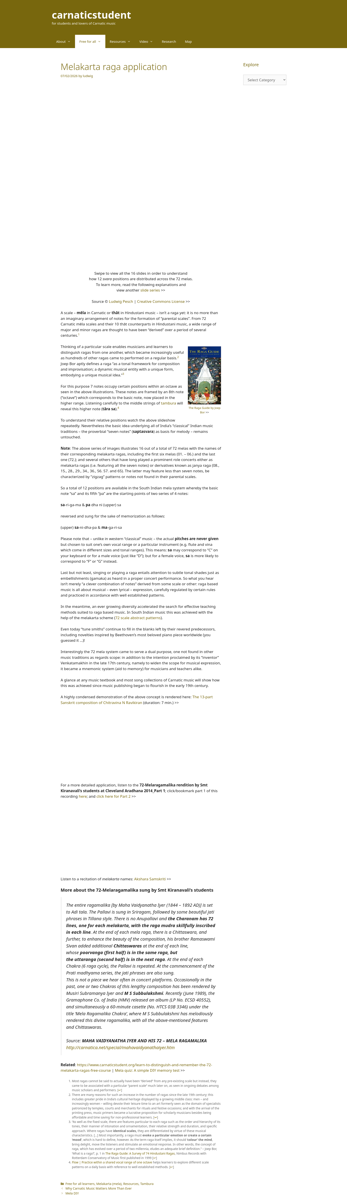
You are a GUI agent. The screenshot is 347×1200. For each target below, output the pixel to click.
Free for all (92, 41)
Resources (122, 41)
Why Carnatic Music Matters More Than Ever (99, 1188)
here (83, 796)
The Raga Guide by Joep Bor (204, 410)
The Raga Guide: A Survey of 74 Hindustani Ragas (140, 1153)
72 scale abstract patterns (138, 617)
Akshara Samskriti (150, 878)
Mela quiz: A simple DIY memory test (147, 1070)
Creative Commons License (161, 301)
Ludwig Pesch (121, 301)
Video (148, 41)
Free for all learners (80, 1184)
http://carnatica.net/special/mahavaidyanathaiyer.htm (120, 1047)
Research (169, 41)
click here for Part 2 (113, 796)
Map (188, 41)
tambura (168, 403)
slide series (150, 290)
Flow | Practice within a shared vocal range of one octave (112, 1162)
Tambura (147, 1184)
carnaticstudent (91, 14)
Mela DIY (72, 1193)
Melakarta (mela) (108, 1184)
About (65, 41)
